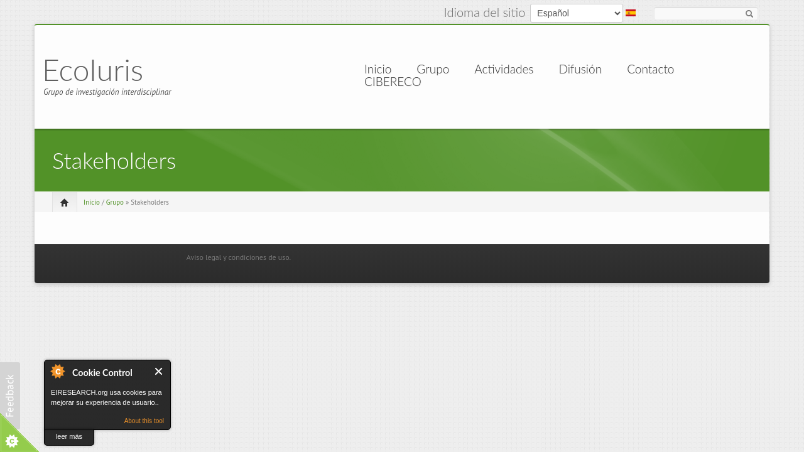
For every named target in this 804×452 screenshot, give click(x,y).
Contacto (650, 69)
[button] (10, 395)
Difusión (580, 69)
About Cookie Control (57, 371)
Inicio (377, 69)
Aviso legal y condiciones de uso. (239, 257)
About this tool (144, 420)
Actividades (503, 69)
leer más (69, 436)
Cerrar (159, 371)
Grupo (432, 69)
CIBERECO (392, 81)
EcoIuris (92, 69)
